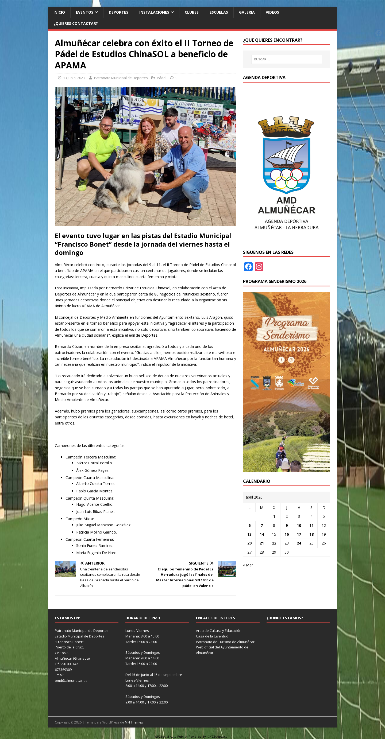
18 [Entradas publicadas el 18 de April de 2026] (311, 534)
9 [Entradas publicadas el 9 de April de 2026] (287, 525)
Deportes (118, 12)
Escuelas (219, 12)
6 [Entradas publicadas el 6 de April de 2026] (249, 525)
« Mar (248, 564)
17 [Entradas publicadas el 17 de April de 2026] (299, 534)
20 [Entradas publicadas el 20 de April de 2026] (249, 543)
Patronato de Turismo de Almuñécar (225, 641)
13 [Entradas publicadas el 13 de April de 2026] (249, 534)
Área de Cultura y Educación (218, 630)
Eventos (84, 12)
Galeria (247, 12)
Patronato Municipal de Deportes (121, 77)
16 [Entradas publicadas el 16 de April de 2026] (286, 534)
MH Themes (134, 722)
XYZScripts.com (219, 736)
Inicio (59, 12)
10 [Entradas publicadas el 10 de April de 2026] (299, 525)
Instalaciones (154, 12)
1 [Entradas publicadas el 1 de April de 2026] (274, 516)
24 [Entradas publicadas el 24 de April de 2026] (299, 543)
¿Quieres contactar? (76, 23)
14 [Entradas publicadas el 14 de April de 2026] (262, 534)
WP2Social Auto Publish (171, 736)
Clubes (192, 12)
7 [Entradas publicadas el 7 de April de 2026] (262, 525)
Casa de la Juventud (212, 636)
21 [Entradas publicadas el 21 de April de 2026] (262, 543)
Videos (272, 12)
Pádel (161, 77)
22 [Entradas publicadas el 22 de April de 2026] (274, 543)
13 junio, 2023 (74, 77)
